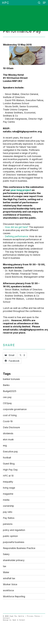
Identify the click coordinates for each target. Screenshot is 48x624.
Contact (6, 618)
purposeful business (13, 542)
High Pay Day (10, 469)
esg (5, 445)
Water (6, 572)
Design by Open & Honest (14, 620)
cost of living (10, 415)
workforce (8, 590)
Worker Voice (10, 584)
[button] (44, 2)
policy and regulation (14, 530)
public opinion (10, 536)
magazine (8, 493)
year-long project (20, 190)
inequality (8, 481)
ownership (8, 506)
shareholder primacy (13, 560)
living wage (9, 487)
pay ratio (7, 512)
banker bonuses (11, 379)
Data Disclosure (11, 427)
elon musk (8, 439)
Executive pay (10, 451)
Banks (6, 385)
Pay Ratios (8, 518)
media (6, 499)
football (7, 457)
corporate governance (14, 409)
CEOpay (7, 403)
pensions (7, 524)
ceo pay (7, 397)
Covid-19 (8, 421)
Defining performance (16, 236)
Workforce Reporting (14, 596)
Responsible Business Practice (19, 548)
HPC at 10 (8, 475)
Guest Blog (9, 463)
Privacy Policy (33, 616)
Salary (6, 554)
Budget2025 (9, 391)
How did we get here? (16, 227)
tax (4, 566)
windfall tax (9, 578)
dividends (8, 433)
